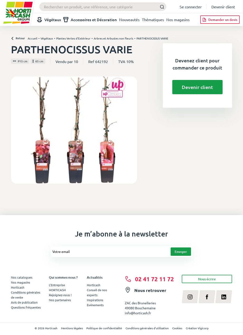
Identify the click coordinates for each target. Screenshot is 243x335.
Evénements (95, 305)
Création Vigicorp (197, 328)
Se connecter (191, 6)
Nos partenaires (60, 300)
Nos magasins (178, 19)
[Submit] (160, 7)
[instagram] (190, 296)
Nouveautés (129, 19)
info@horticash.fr (138, 313)
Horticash (93, 285)
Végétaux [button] (49, 19)
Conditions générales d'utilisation (147, 328)
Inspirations (95, 300)
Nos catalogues (22, 277)
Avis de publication (24, 302)
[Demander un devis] (220, 19)
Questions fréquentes (26, 307)
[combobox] (102, 6)
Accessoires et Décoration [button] (90, 19)
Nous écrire (207, 279)
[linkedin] (223, 296)
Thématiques (153, 19)
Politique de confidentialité (104, 328)
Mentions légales (72, 328)
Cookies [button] (177, 328)
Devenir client (223, 6)
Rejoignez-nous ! (60, 295)
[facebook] (207, 296)
